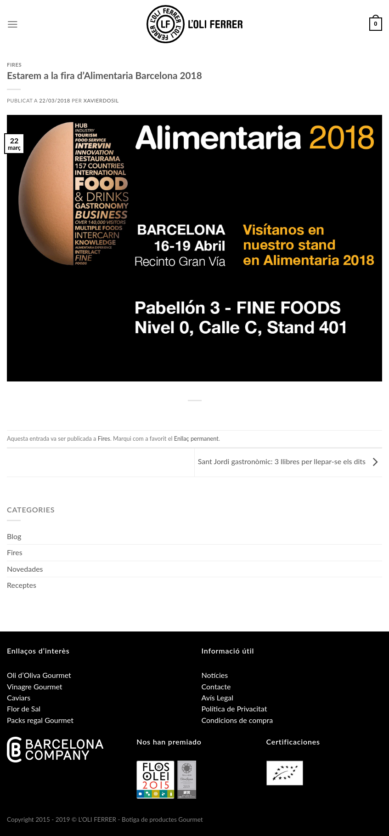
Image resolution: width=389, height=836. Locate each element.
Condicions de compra (237, 720)
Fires (14, 65)
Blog (14, 536)
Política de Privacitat (234, 708)
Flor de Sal (23, 708)
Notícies (215, 675)
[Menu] (12, 24)
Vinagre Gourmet (34, 686)
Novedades (25, 568)
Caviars (18, 697)
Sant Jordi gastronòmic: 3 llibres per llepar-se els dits (290, 461)
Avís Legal (217, 697)
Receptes (21, 584)
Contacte (216, 686)
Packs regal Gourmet (40, 720)
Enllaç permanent (196, 438)
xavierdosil (101, 100)
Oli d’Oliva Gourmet (39, 675)
